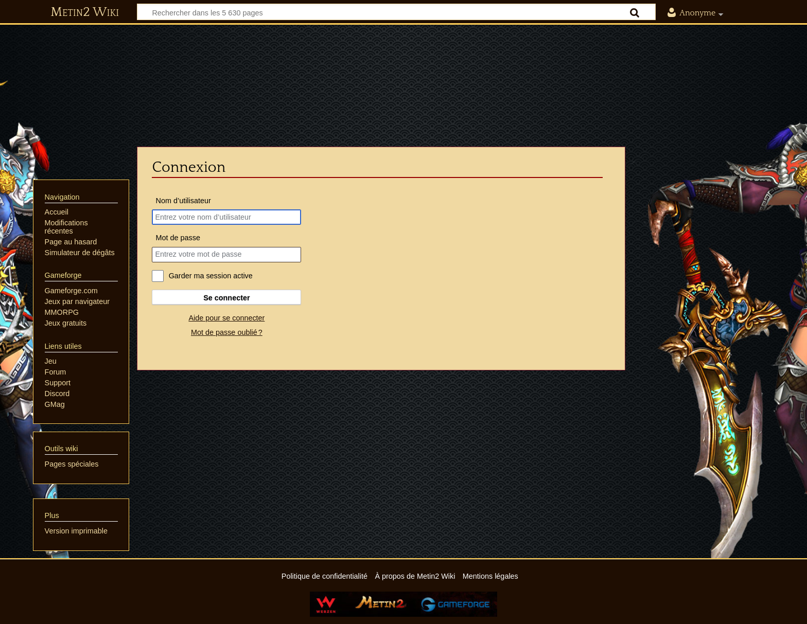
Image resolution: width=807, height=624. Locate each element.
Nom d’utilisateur (183, 201)
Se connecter (226, 298)
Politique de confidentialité (324, 576)
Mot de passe (178, 238)
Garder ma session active (211, 276)
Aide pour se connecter (226, 318)
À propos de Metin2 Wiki (415, 576)
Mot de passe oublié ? (226, 332)
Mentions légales (490, 576)
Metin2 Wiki (84, 12)
